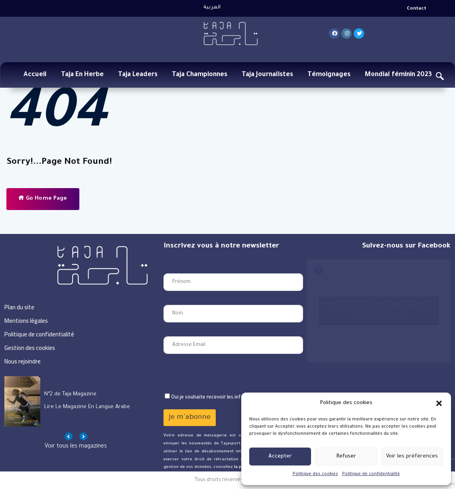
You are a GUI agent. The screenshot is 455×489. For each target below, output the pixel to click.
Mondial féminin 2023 (398, 75)
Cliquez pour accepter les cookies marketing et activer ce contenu (379, 310)
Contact (416, 9)
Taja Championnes (199, 75)
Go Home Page (42, 198)
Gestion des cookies (29, 347)
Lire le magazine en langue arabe (87, 407)
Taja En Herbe (82, 75)
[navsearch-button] (440, 77)
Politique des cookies (315, 474)
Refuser (346, 457)
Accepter (280, 457)
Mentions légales (26, 320)
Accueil (35, 75)
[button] (439, 403)
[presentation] (224, 373)
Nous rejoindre (22, 361)
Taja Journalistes (267, 75)
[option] (76, 401)
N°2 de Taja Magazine (70, 394)
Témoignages (329, 75)
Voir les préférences (412, 457)
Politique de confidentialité (371, 474)
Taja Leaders (138, 75)
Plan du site (19, 307)
